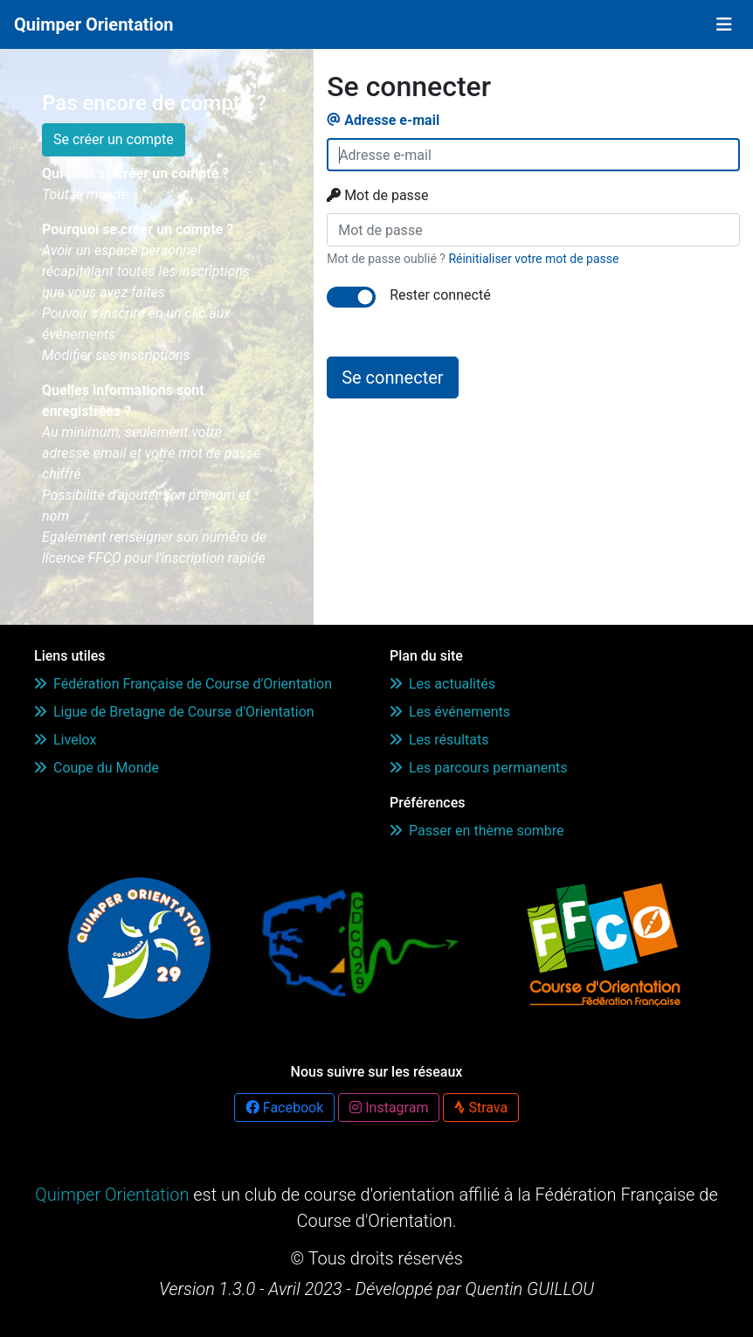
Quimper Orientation (93, 24)
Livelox (65, 739)
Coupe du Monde (96, 767)
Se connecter (392, 377)
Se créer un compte (113, 139)
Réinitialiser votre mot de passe (533, 259)
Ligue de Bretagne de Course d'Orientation (174, 711)
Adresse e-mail (383, 120)
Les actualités (442, 683)
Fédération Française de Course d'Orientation (183, 683)
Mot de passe (377, 195)
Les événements (450, 711)
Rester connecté (440, 295)
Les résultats (439, 739)
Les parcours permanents (479, 767)
